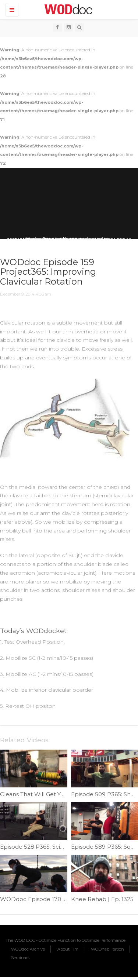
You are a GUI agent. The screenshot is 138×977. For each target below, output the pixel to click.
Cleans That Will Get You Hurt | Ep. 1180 (54, 794)
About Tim (67, 949)
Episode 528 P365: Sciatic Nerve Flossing (56, 846)
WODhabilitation (107, 949)
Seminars (20, 957)
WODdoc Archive (28, 949)
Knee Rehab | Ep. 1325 (102, 899)
